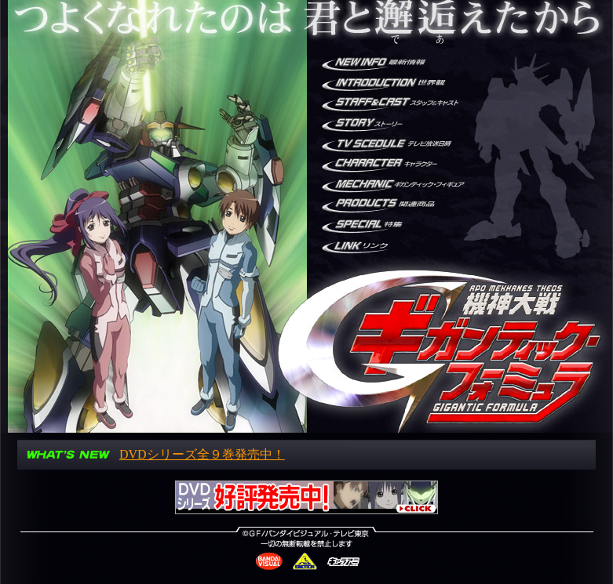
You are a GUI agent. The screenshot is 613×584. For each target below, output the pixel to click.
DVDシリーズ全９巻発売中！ (202, 454)
